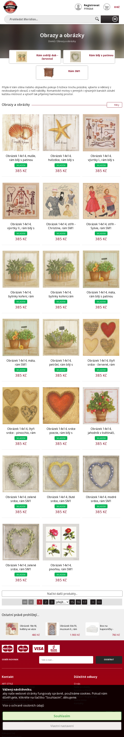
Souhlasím (62, 716)
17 (84, 587)
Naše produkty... (110, 19)
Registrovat (92, 5)
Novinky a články (83, 675)
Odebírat (109, 645)
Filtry (116, 90)
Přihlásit (89, 8)
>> (99, 587)
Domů (51, 41)
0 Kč (117, 7)
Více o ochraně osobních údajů (23, 705)
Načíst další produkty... (62, 579)
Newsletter (80, 678)
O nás (77, 669)
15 (72, 587)
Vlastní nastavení (62, 726)
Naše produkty (82, 672)
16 (78, 587)
